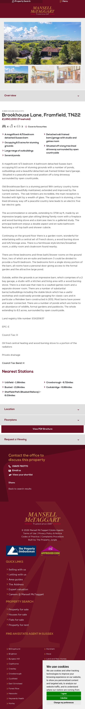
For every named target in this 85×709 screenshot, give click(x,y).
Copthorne (14, 664)
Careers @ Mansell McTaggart (26, 594)
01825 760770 (18, 466)
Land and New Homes (56, 659)
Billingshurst (14, 649)
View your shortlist (21, 475)
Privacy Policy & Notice (50, 533)
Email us (15, 470)
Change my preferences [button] (64, 703)
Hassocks (13, 693)
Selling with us (17, 569)
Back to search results (20, 488)
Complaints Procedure (52, 536)
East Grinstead (15, 683)
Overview (10, 95)
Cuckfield (13, 679)
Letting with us (17, 574)
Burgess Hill (14, 659)
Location (9, 409)
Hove (48, 654)
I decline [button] (63, 698)
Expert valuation (18, 589)
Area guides (16, 579)
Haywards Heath (16, 698)
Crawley (12, 669)
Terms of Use (29, 533)
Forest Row (14, 688)
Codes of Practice (30, 536)
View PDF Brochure (42, 429)
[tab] (42, 95)
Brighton (13, 654)
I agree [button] (64, 694)
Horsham (50, 649)
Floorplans (10, 420)
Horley (12, 703)
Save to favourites (36, 126)
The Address (16, 584)
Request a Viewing (15, 439)
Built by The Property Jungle (42, 540)
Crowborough (15, 674)
